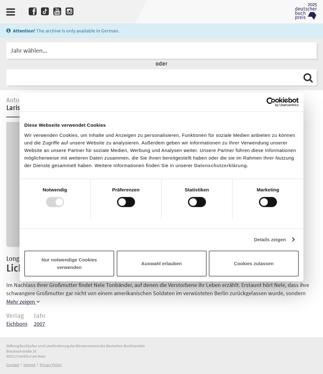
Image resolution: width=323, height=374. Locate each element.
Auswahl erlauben (161, 263)
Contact (12, 364)
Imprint (29, 364)
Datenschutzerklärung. (221, 165)
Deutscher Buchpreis (306, 11)
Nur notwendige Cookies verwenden (69, 263)
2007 (39, 323)
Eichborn (16, 323)
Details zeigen (270, 239)
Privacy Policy (51, 364)
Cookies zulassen (254, 263)
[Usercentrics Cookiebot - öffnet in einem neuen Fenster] (271, 102)
